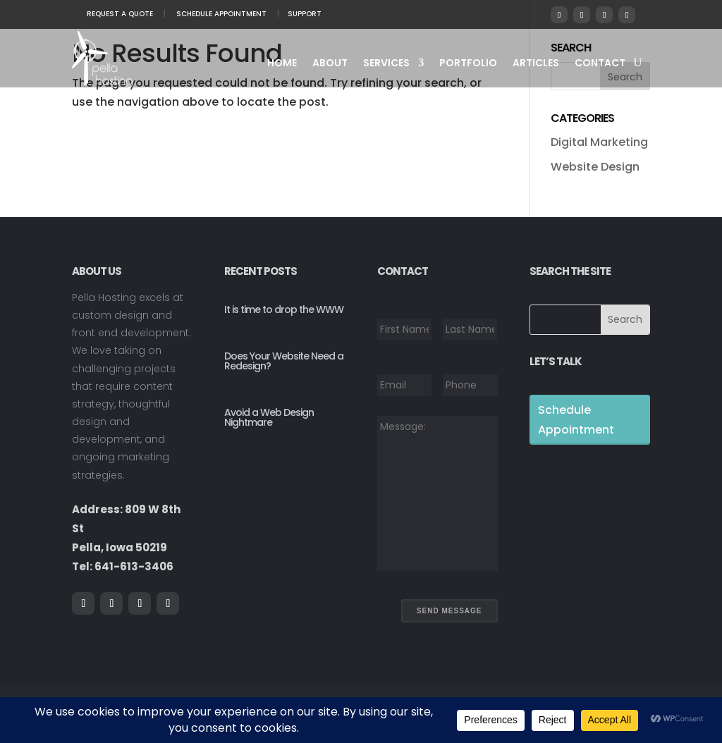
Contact (600, 64)
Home (282, 64)
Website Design (595, 167)
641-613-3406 (133, 566)
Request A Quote (120, 13)
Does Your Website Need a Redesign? (283, 361)
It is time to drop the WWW (283, 309)
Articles (536, 64)
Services (386, 64)
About (330, 64)
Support (305, 13)
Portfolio (468, 64)
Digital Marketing (599, 142)
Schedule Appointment (221, 13)
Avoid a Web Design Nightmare (269, 417)
